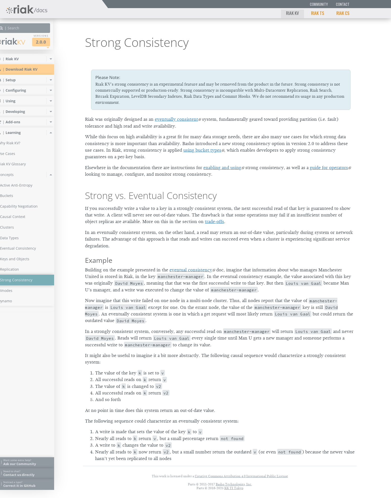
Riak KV (292, 13)
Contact (343, 4)
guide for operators (329, 167)
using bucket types (202, 150)
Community (319, 4)
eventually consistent (176, 119)
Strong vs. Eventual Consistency (151, 195)
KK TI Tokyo (233, 488)
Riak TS (317, 13)
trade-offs (214, 221)
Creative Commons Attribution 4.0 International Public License (241, 476)
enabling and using (222, 167)
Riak (21, 41)
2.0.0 (52, 42)
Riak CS (343, 13)
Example (98, 260)
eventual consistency (190, 269)
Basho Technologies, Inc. (234, 484)
